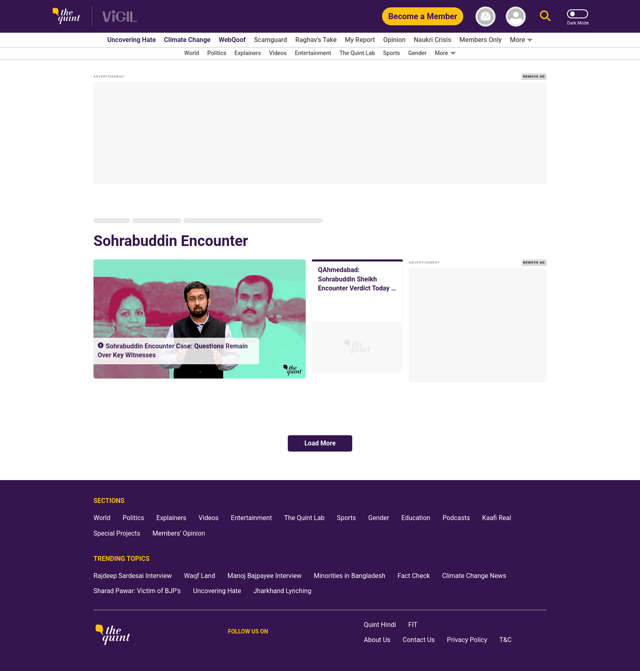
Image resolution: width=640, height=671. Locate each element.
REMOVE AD (534, 76)
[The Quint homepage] (66, 16)
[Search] (545, 16)
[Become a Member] (422, 16)
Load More (320, 443)
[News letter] (486, 17)
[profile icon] (516, 17)
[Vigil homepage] (119, 16)
